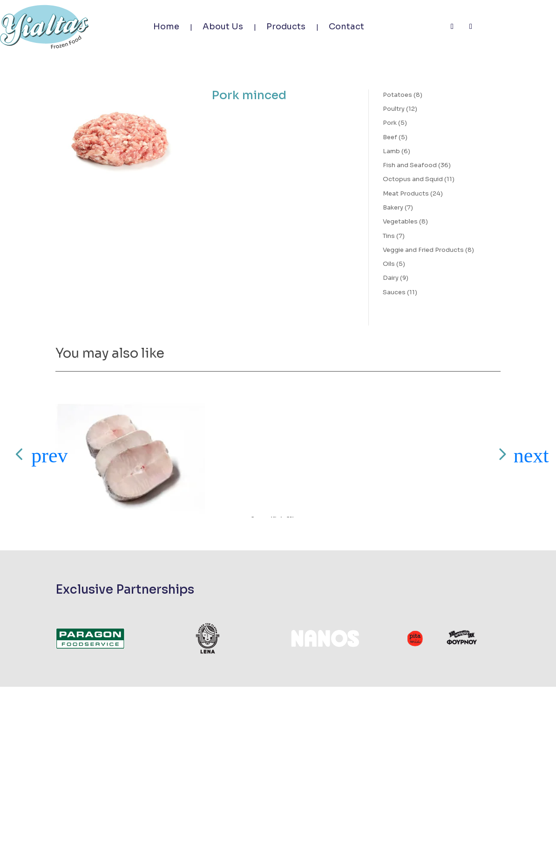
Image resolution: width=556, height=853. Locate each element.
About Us (223, 26)
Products (285, 26)
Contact (346, 26)
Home (166, 26)
